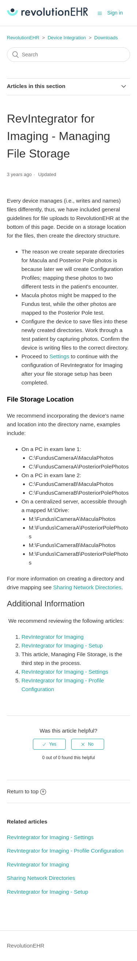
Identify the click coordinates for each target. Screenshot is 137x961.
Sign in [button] (115, 13)
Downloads (106, 37)
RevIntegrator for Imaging (53, 637)
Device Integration (66, 37)
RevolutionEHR (23, 37)
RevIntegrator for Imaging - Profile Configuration (65, 851)
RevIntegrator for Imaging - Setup (62, 645)
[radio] (49, 744)
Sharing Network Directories (87, 587)
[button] (100, 13)
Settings (59, 356)
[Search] (68, 54)
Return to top (26, 791)
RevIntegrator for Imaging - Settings (65, 672)
